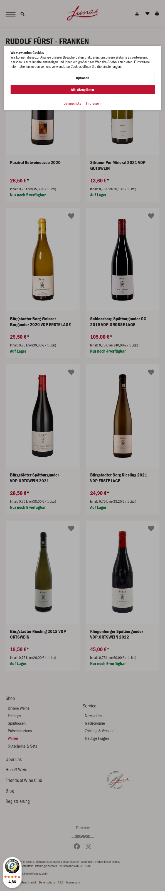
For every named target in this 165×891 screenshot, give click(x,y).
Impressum (94, 103)
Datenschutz (72, 103)
